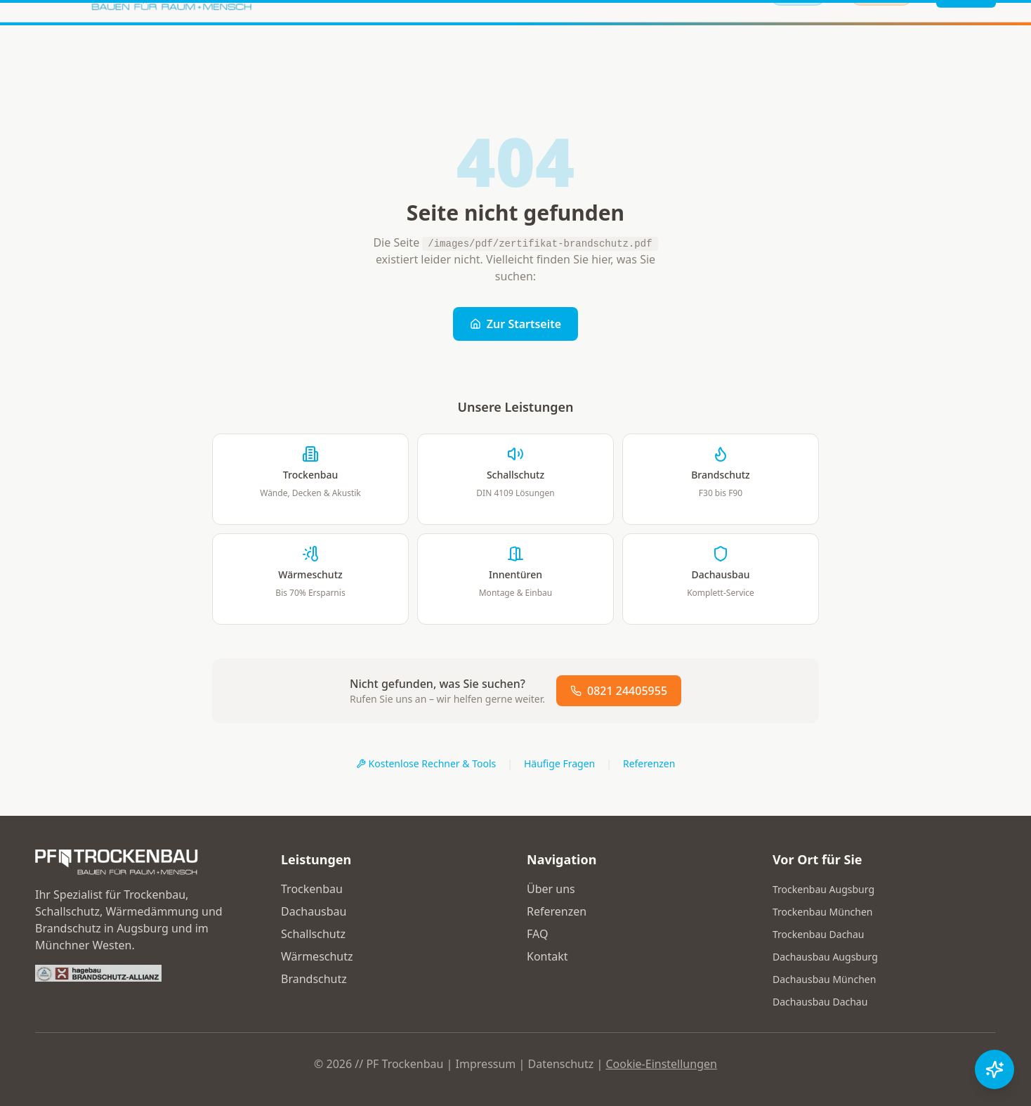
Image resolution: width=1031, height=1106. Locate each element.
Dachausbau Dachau (820, 1001)
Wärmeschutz (317, 956)
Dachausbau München (824, 979)
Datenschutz (560, 1064)
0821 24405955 (618, 690)
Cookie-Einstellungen (660, 1064)
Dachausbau (313, 911)
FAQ (537, 934)
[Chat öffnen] (994, 1069)
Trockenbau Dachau (819, 934)
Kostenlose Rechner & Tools (426, 763)
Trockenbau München (822, 911)
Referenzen (649, 763)
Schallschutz (313, 934)
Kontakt (547, 956)
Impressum (486, 1064)
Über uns (551, 889)
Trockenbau (312, 889)
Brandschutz (314, 979)
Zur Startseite (515, 324)
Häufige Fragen (559, 763)
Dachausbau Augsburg (825, 956)
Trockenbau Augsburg (823, 889)
